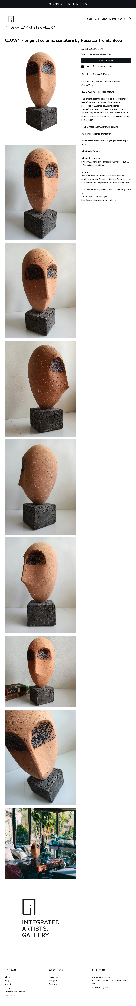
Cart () (121, 18)
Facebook (53, 976)
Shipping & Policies (101, 74)
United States (99, 53)
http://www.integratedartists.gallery (98, 200)
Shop (89, 18)
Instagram (53, 980)
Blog (96, 18)
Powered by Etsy (100, 987)
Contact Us (10, 995)
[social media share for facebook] (82, 66)
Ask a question (105, 66)
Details (85, 74)
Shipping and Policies (15, 991)
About (104, 18)
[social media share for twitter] (88, 66)
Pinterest (53, 984)
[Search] (130, 19)
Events (112, 18)
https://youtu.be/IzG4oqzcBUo (103, 126)
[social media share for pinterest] (93, 66)
